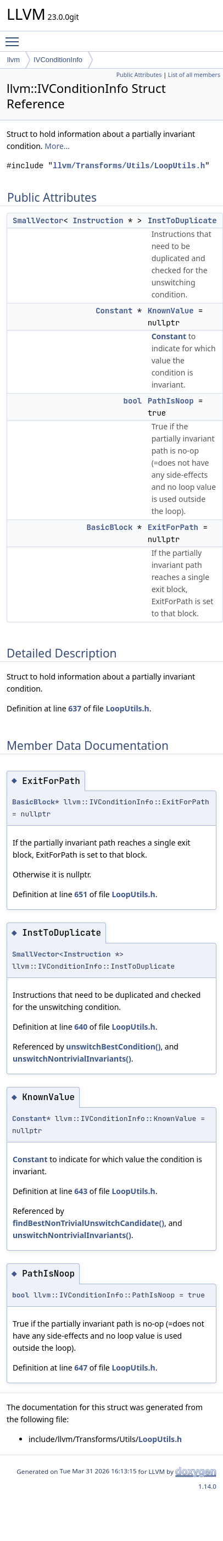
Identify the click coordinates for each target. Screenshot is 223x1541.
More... (57, 146)
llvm (13, 60)
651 (80, 894)
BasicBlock (109, 527)
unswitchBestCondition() (113, 1046)
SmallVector (38, 220)
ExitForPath (173, 527)
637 (74, 708)
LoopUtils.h (127, 708)
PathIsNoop (171, 401)
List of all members (194, 75)
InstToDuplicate (182, 220)
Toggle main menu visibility (14, 36)
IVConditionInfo (58, 60)
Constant (114, 311)
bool (133, 401)
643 (80, 1191)
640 (80, 1026)
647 (80, 1367)
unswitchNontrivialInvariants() (72, 1058)
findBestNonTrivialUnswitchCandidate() (88, 1223)
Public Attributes (139, 75)
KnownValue (171, 311)
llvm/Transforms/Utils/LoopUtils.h (129, 166)
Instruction (98, 220)
